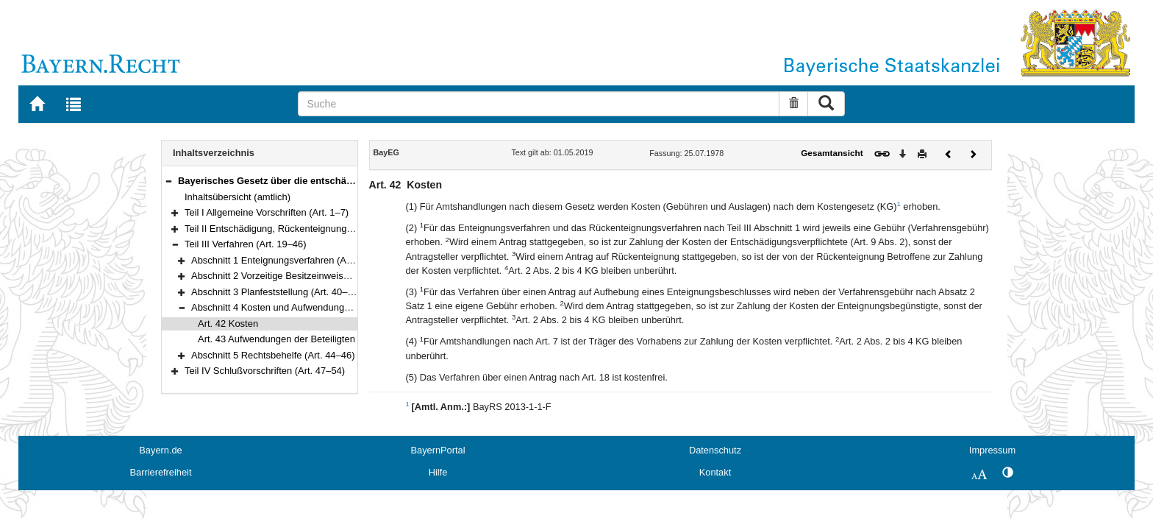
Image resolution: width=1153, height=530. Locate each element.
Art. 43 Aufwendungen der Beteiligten (276, 338)
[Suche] (538, 103)
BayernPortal (438, 450)
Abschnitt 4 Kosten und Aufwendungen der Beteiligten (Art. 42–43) (331, 307)
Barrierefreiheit (161, 472)
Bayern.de (160, 450)
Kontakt (715, 472)
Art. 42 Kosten (228, 323)
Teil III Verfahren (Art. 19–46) (246, 244)
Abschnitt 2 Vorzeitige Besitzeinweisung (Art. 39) (293, 275)
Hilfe (438, 472)
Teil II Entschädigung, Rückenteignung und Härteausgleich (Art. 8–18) (332, 228)
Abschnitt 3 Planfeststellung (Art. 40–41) (276, 291)
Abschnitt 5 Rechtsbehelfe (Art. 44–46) (273, 355)
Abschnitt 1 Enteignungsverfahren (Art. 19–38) (289, 260)
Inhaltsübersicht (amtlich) (237, 196)
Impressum (992, 450)
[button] (168, 180)
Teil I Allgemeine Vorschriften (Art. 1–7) (267, 212)
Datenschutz (715, 450)
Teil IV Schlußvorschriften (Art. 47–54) (265, 370)
